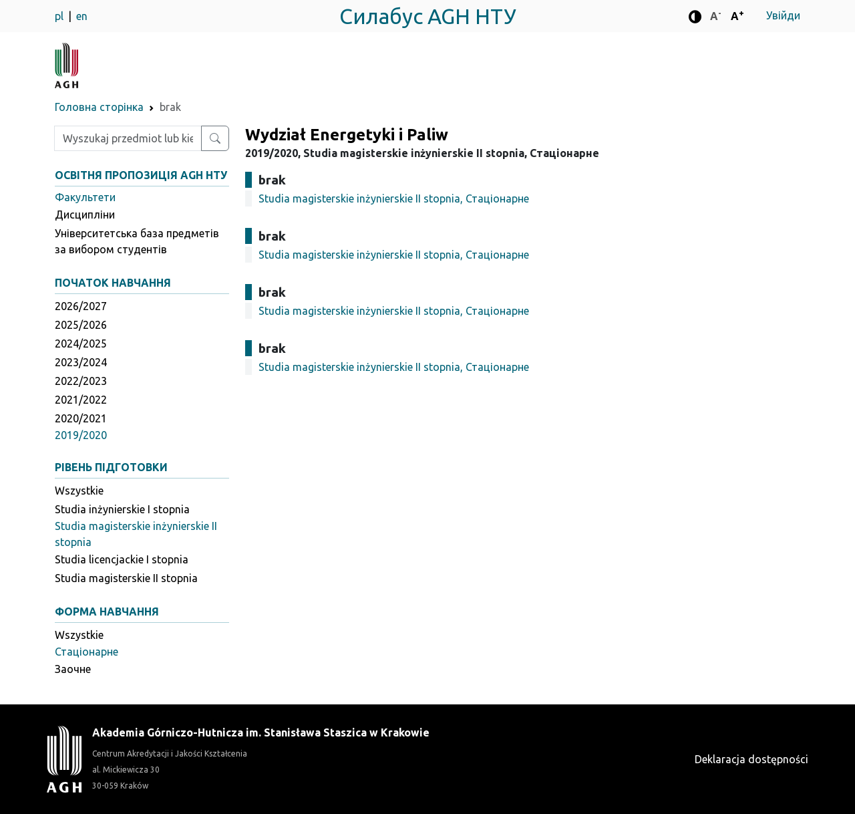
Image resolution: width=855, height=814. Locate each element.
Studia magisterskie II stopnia (126, 578)
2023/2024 (81, 362)
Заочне (73, 669)
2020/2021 (81, 418)
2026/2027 (81, 306)
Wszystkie (79, 491)
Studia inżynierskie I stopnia (122, 509)
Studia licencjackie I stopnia (121, 559)
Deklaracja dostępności (751, 759)
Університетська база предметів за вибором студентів (137, 241)
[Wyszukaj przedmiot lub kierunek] (215, 138)
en (82, 16)
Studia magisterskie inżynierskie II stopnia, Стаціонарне (394, 198)
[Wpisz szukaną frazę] (128, 138)
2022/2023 (81, 381)
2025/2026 (81, 325)
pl (60, 16)
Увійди (783, 15)
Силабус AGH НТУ (427, 16)
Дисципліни (85, 215)
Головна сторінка (99, 107)
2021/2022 (81, 400)
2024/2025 (81, 343)
